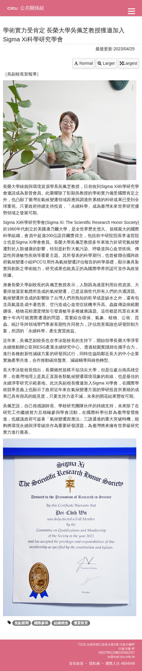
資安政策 (76, 663)
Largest (128, 63)
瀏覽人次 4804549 (120, 663)
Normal (83, 63)
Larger (106, 63)
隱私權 (94, 663)
